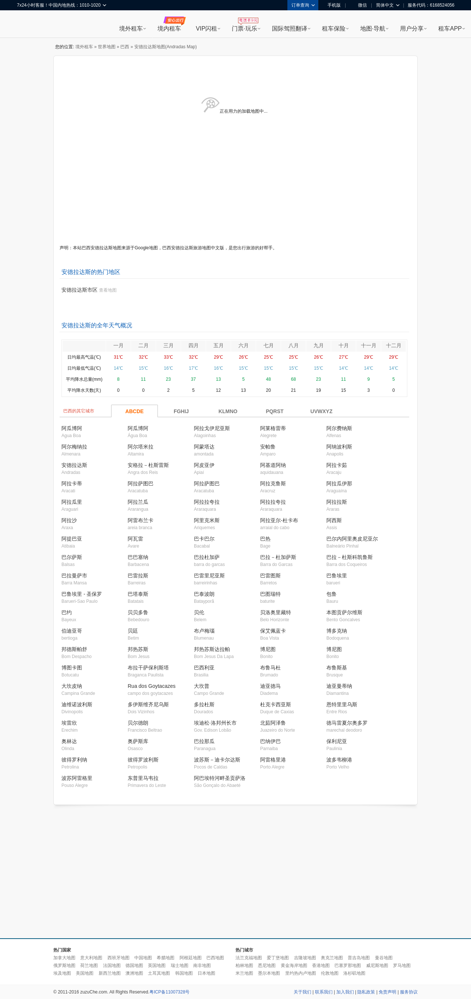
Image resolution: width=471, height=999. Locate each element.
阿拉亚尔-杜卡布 (279, 520)
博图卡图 (71, 668)
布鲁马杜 (270, 668)
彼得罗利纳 (74, 760)
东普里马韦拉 (143, 778)
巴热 (265, 539)
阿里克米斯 (207, 520)
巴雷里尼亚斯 (209, 575)
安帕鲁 (268, 447)
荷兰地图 (89, 965)
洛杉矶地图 (354, 973)
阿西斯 (334, 520)
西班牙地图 (118, 957)
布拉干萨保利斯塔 (148, 668)
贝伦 (199, 612)
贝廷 (133, 631)
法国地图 (112, 965)
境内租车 (169, 28)
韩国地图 (184, 973)
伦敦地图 (330, 973)
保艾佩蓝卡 (273, 631)
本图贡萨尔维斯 (344, 612)
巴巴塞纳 (138, 557)
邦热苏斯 (138, 649)
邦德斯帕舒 (74, 649)
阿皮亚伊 (204, 465)
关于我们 (302, 992)
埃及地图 (62, 973)
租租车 (26, 25)
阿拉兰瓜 (138, 502)
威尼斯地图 (377, 965)
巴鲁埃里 (336, 575)
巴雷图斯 (270, 575)
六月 (243, 345)
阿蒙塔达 (204, 447)
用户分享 (412, 28)
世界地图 (107, 46)
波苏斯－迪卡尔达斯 (217, 760)
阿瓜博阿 (71, 428)
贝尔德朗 (138, 723)
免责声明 (387, 992)
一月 (118, 345)
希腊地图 (165, 957)
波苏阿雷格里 (76, 778)
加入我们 (345, 992)
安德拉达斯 (74, 465)
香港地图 (321, 965)
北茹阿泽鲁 (273, 723)
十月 (344, 345)
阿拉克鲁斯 (273, 483)
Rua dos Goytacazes (152, 686)
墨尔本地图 (269, 973)
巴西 (124, 46)
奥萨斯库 (138, 741)
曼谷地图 (384, 957)
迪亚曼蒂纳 (339, 686)
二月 (143, 345)
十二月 (393, 345)
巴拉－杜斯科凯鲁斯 (349, 557)
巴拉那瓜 (204, 741)
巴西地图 (215, 957)
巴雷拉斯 (138, 575)
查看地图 (108, 290)
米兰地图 (244, 973)
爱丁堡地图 (278, 957)
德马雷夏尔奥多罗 (347, 723)
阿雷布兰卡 (140, 520)
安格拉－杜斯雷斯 (148, 465)
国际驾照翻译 (289, 28)
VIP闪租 (206, 28)
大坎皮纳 (71, 686)
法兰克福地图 (249, 957)
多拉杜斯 (204, 704)
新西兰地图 (110, 973)
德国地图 (134, 965)
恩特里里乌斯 (341, 704)
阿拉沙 (69, 520)
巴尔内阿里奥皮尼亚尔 (352, 539)
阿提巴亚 (71, 539)
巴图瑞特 (270, 594)
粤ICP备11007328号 (169, 992)
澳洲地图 (134, 973)
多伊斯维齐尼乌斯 (148, 704)
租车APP (450, 28)
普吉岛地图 (359, 957)
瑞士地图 (179, 965)
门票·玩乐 (244, 28)
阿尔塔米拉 (140, 447)
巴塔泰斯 (138, 594)
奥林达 (69, 741)
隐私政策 (366, 992)
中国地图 (143, 957)
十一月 (368, 345)
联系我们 (324, 992)
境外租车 (131, 28)
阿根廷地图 (191, 957)
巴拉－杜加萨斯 (278, 557)
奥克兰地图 (332, 957)
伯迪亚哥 (71, 631)
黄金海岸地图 (294, 965)
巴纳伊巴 (270, 741)
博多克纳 (336, 631)
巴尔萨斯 (71, 557)
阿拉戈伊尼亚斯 (212, 428)
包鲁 (331, 594)
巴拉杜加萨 (207, 557)
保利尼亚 (336, 741)
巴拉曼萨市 (74, 575)
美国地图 (84, 973)
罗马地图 (402, 965)
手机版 (331, 5)
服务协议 (409, 992)
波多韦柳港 (339, 760)
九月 (319, 345)
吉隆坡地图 (305, 957)
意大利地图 (91, 957)
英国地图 (157, 965)
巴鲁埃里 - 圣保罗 (81, 594)
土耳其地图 (159, 973)
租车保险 (334, 28)
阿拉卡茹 (336, 465)
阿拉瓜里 (71, 502)
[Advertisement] (172, 872)
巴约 (66, 612)
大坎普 (201, 686)
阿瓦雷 (135, 539)
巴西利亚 (204, 668)
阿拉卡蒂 (71, 483)
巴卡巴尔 (204, 539)
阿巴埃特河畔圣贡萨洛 (219, 778)
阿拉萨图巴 (140, 483)
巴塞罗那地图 (347, 965)
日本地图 (206, 973)
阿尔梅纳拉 (74, 447)
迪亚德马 (270, 686)
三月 (168, 345)
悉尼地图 (267, 965)
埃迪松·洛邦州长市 (215, 723)
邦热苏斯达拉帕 (212, 649)
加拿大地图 (64, 957)
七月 (268, 345)
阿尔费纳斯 (339, 428)
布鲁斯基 (336, 668)
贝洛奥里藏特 (275, 612)
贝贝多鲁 (138, 612)
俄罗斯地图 (64, 965)
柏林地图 (244, 965)
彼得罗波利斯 (143, 760)
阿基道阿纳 (273, 465)
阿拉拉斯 (336, 502)
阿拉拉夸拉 (207, 502)
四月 (193, 345)
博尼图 (268, 649)
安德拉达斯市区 (79, 290)
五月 (218, 345)
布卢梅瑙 (204, 631)
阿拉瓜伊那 (339, 483)
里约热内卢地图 (300, 973)
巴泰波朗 (204, 594)
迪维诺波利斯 (76, 704)
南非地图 (202, 965)
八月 (293, 345)
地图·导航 (372, 28)
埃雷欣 (69, 723)
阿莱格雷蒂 (273, 428)
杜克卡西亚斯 (275, 704)
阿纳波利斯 (339, 447)
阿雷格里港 (273, 760)
